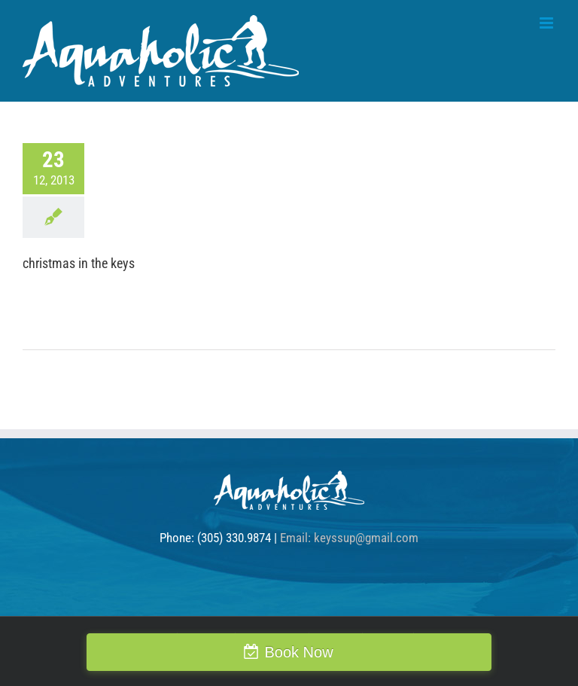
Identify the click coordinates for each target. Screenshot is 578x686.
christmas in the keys (79, 263)
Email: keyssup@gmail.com (349, 537)
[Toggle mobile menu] (547, 23)
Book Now (298, 652)
